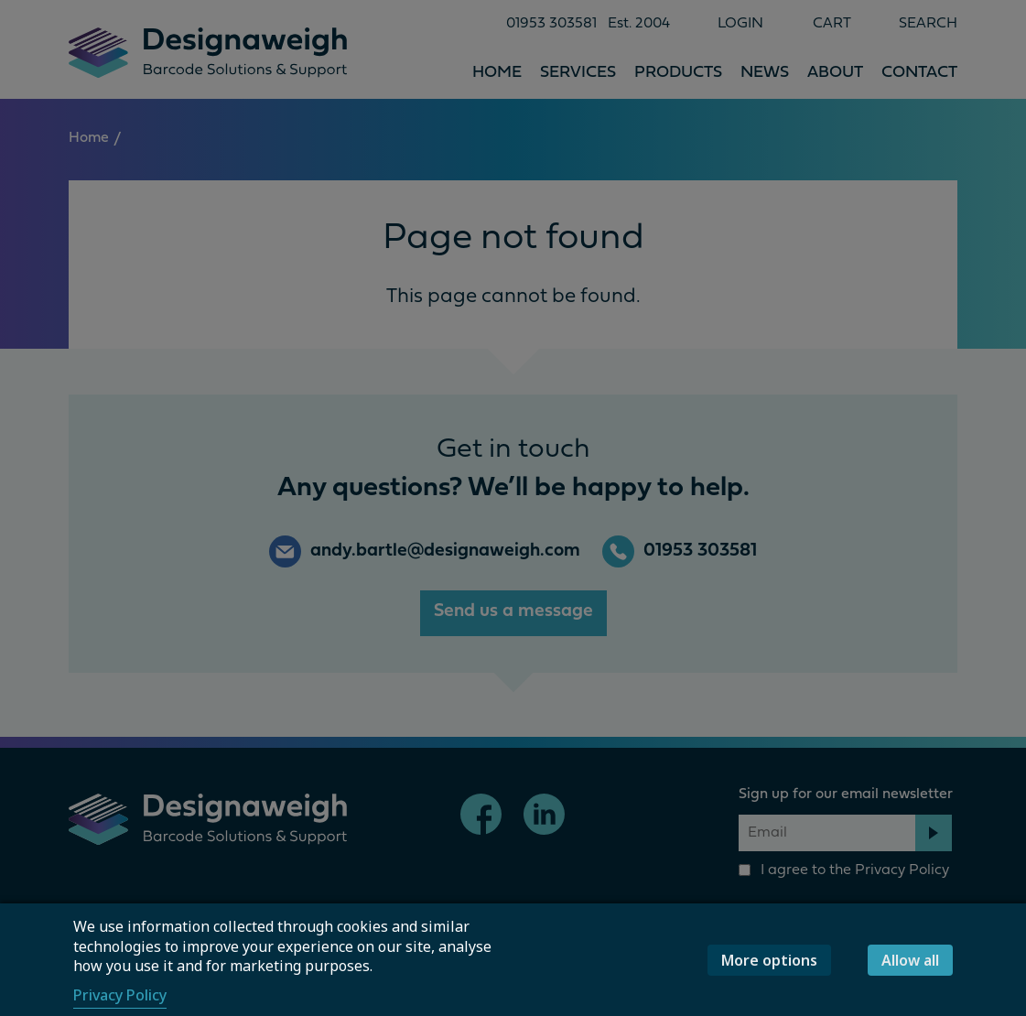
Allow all (910, 960)
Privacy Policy (120, 995)
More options (769, 960)
